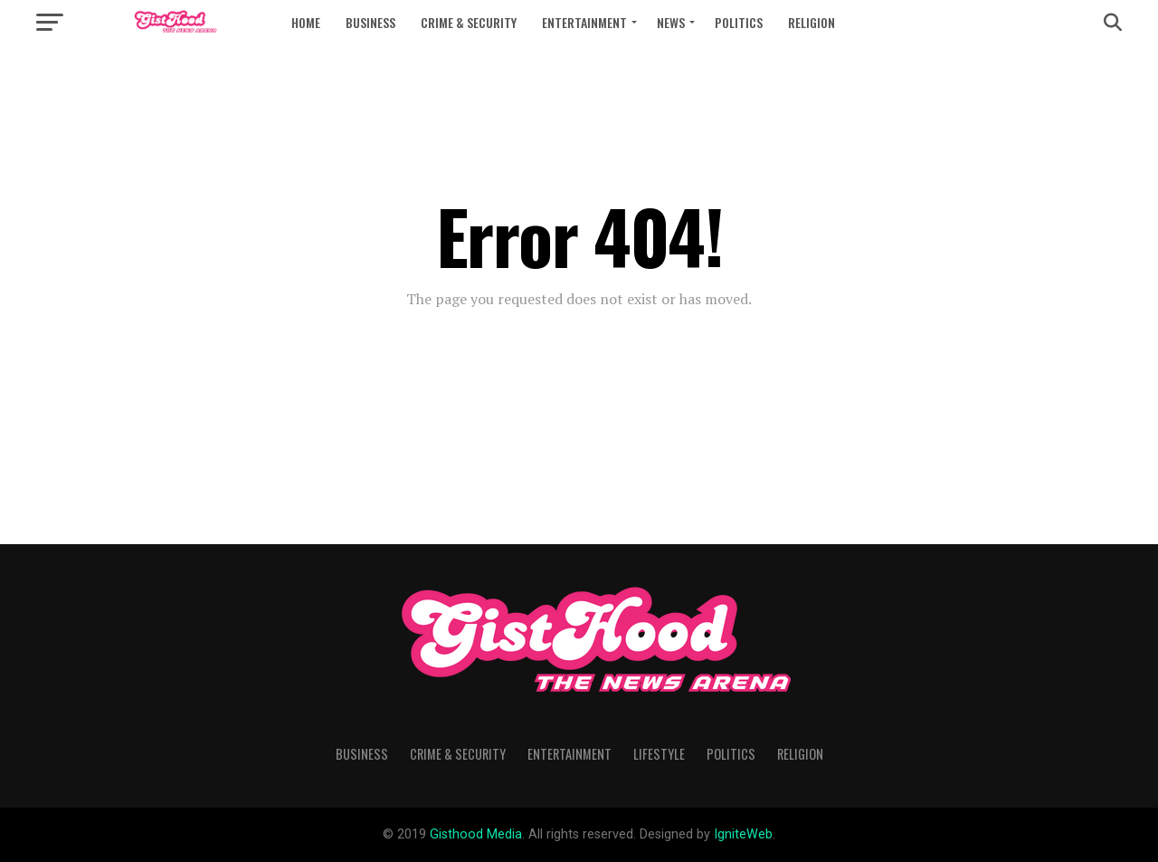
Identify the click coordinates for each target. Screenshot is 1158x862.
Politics (739, 22)
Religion (811, 22)
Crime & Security (469, 22)
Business (370, 22)
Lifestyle (659, 753)
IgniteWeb (743, 834)
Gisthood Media (476, 834)
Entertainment (584, 22)
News (671, 22)
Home (305, 22)
